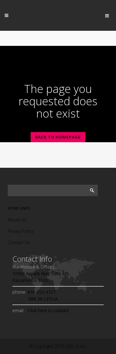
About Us (17, 220)
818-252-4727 (40, 292)
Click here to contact (47, 310)
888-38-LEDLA (35, 299)
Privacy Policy (20, 231)
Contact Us (19, 242)
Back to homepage (58, 137)
